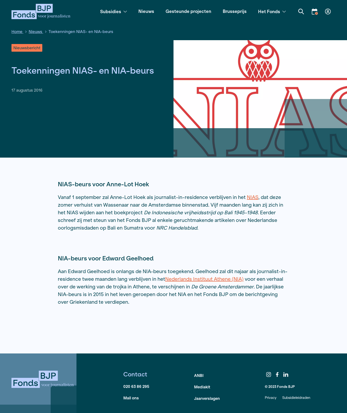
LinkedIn (286, 374)
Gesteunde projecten (188, 11)
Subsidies (113, 11)
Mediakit (202, 386)
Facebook (277, 374)
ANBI (199, 375)
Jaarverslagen (207, 398)
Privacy (271, 397)
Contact (135, 374)
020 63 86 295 (136, 386)
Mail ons (131, 397)
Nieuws (146, 11)
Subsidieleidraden (296, 397)
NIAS (252, 197)
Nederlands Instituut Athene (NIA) (204, 279)
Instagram (268, 374)
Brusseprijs (235, 11)
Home (17, 31)
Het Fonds (272, 11)
